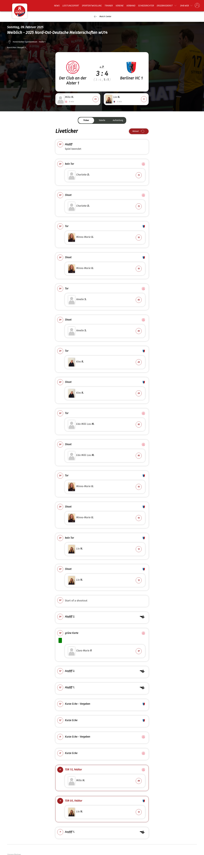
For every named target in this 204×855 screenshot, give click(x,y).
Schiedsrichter (146, 5)
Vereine (119, 5)
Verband (130, 5)
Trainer (108, 5)
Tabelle (102, 120)
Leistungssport (70, 5)
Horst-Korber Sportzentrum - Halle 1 (29, 42)
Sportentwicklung (92, 5)
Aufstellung (118, 120)
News (57, 5)
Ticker (86, 120)
